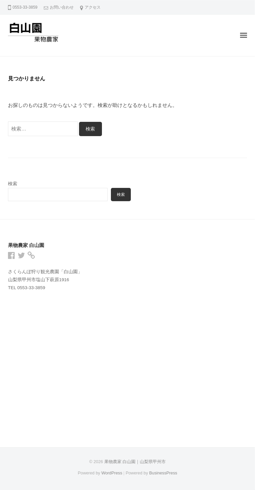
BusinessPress (163, 472)
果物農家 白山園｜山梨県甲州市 (135, 461)
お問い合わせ (62, 7)
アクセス (93, 7)
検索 (12, 183)
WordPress (111, 472)
